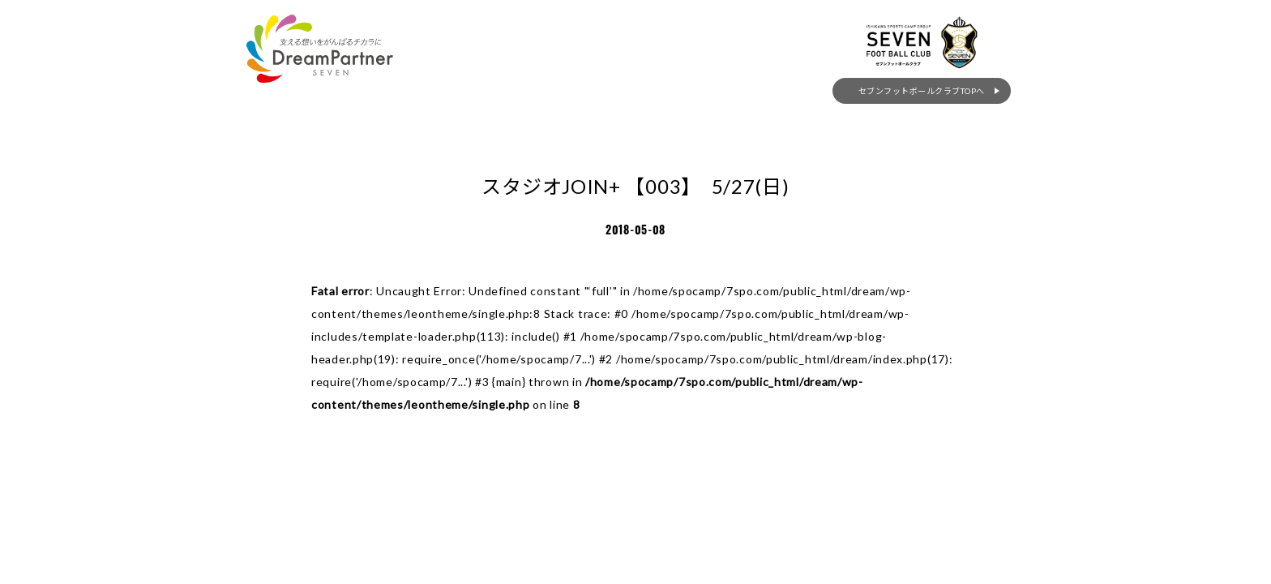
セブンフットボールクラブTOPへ (935, 129)
